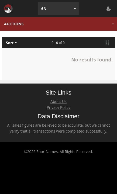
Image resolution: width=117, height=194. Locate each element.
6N (43, 8)
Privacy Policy (58, 107)
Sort (10, 42)
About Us (58, 101)
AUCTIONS (13, 23)
